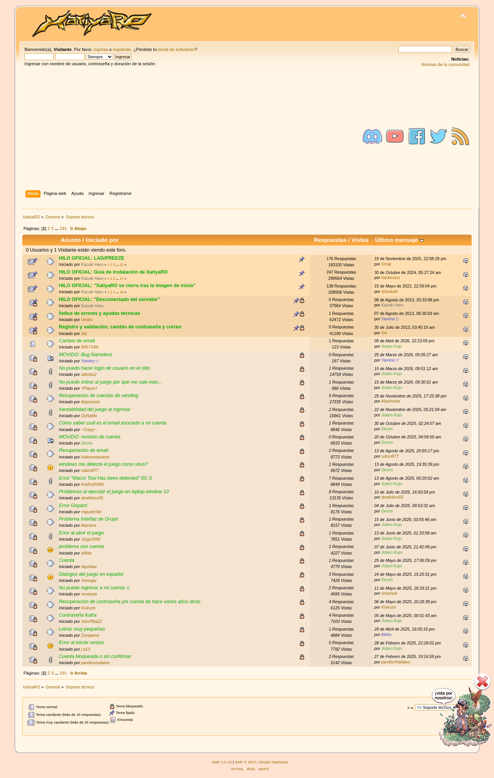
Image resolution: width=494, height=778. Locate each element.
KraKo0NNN (92, 484)
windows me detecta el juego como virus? (103, 464)
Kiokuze (88, 607)
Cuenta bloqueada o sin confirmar (95, 656)
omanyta (89, 594)
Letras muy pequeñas (82, 629)
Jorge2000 (90, 539)
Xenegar (88, 580)
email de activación (176, 49)
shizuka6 (389, 291)
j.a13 (85, 649)
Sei (84, 333)
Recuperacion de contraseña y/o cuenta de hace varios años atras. (130, 601)
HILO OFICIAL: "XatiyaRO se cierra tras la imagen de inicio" (127, 285)
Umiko (87, 319)
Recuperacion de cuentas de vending (98, 395)
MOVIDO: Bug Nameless (85, 354)
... (57, 228)
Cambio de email (77, 340)
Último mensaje (400, 240)
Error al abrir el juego (81, 533)
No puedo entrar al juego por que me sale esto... (110, 382)
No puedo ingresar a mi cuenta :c (94, 587)
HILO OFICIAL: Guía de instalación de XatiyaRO (113, 272)
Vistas (360, 240)
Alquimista (90, 401)
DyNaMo (89, 415)
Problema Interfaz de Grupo (88, 519)
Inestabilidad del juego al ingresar (94, 409)
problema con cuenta (81, 546)
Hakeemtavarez (95, 457)
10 (122, 292)
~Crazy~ (88, 429)
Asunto (71, 240)
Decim (387, 428)
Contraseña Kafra (77, 615)
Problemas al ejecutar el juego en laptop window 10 (114, 491)
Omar (386, 264)
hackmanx (390, 277)
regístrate (122, 49)
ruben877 (390, 456)
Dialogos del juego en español (91, 574)
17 (122, 279)
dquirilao (88, 566)
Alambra (88, 525)
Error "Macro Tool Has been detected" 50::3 (105, 478)
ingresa (101, 49)
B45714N (89, 347)
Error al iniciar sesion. (82, 642)
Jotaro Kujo (391, 346)
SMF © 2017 (246, 762)
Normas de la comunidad (445, 64)
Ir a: (411, 707)
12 (122, 265)
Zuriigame (90, 635)
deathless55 (92, 498)
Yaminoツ (390, 318)
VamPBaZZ (91, 621)
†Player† (89, 388)
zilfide (86, 553)
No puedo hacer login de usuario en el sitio (104, 368)
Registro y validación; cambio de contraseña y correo (120, 327)
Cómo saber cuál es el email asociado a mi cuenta (112, 423)
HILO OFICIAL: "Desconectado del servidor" (109, 299)
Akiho (386, 634)
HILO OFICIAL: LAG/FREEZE (91, 258)
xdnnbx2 (88, 374)
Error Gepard (73, 505)
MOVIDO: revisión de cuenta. (90, 437)
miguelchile (91, 511)
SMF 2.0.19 (222, 762)
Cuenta (66, 560)
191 (63, 228)
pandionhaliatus (95, 662)
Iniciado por (102, 240)
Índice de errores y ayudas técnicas (99, 313)
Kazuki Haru (92, 264)
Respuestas (330, 240)
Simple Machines (273, 762)
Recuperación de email (83, 450)
